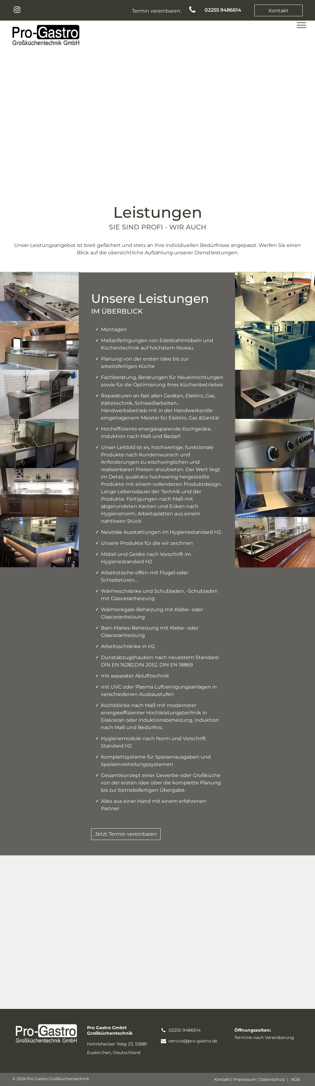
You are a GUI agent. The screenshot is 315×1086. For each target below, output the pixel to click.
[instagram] (17, 10)
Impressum (244, 1079)
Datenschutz (272, 1079)
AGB (295, 1079)
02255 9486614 (185, 1030)
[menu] (301, 25)
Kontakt (222, 1079)
